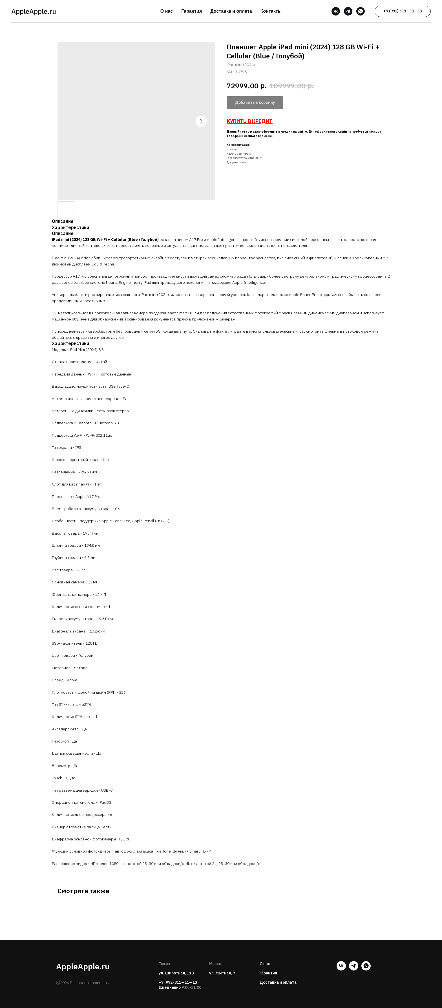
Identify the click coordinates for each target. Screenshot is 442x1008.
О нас (166, 11)
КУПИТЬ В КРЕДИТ (250, 121)
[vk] (336, 11)
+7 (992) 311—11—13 (178, 982)
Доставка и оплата (231, 11)
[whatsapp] (360, 11)
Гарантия (191, 11)
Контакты (271, 11)
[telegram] (348, 11)
